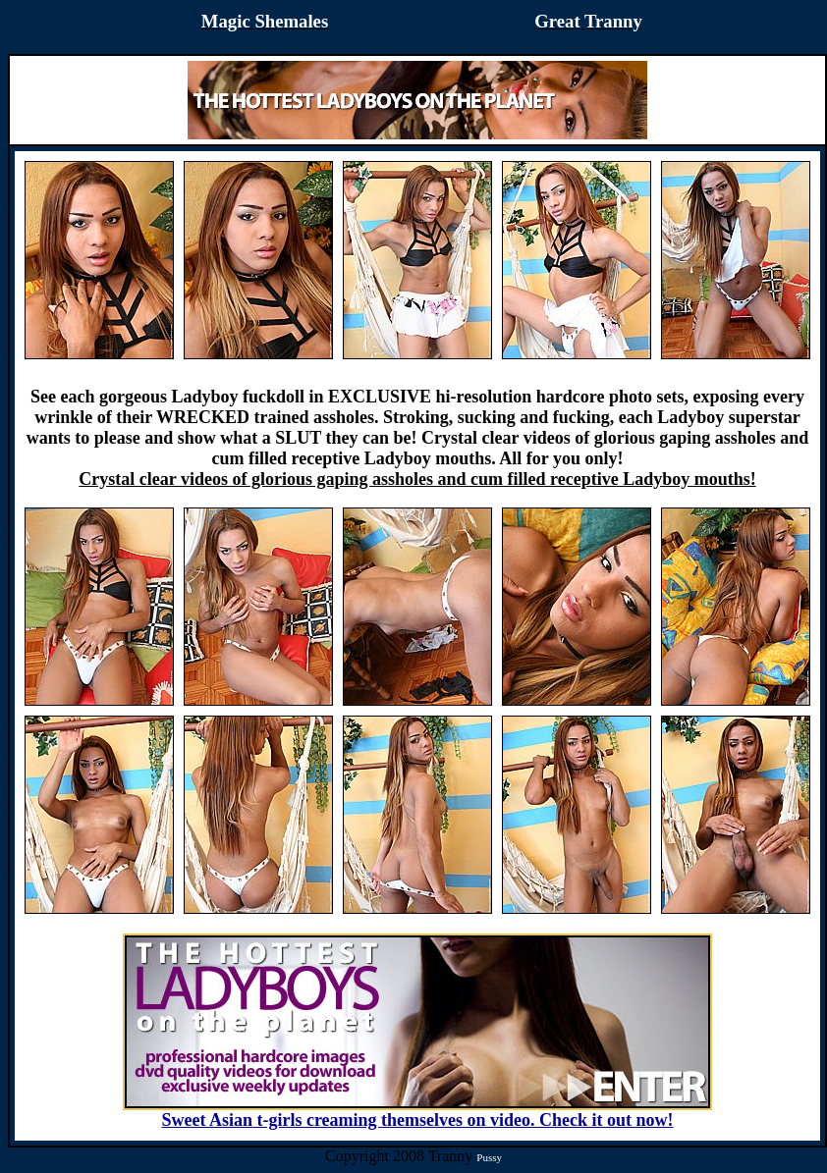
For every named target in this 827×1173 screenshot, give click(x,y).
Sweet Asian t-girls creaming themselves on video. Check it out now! (417, 1112)
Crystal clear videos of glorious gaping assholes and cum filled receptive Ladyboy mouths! (417, 479)
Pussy (489, 1157)
